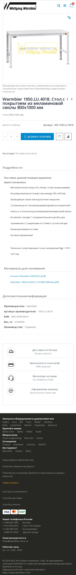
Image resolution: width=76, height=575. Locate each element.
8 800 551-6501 (11, 532)
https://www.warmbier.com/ (16, 572)
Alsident (48, 421)
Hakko (5, 421)
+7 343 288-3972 (10, 528)
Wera (28, 450)
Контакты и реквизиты (14, 491)
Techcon (31, 444)
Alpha (20, 431)
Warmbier (19, 444)
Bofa (4, 425)
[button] (69, 20)
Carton (39, 438)
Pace (28, 421)
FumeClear (15, 425)
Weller (37, 421)
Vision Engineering (11, 438)
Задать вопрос (10, 482)
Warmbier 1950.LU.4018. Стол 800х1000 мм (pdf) (34, 282)
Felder (29, 431)
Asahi (38, 431)
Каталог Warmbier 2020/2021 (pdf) (28, 276)
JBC (21, 421)
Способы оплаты (11, 504)
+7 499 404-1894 (10, 522)
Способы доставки (12, 498)
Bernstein (7, 450)
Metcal (27, 425)
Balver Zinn (8, 431)
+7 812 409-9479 (10, 525)
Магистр (52, 425)
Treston (6, 444)
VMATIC (42, 444)
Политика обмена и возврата (18, 466)
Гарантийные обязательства (18, 459)
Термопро (39, 425)
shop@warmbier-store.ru (15, 541)
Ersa (14, 421)
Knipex (19, 450)
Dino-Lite (28, 438)
